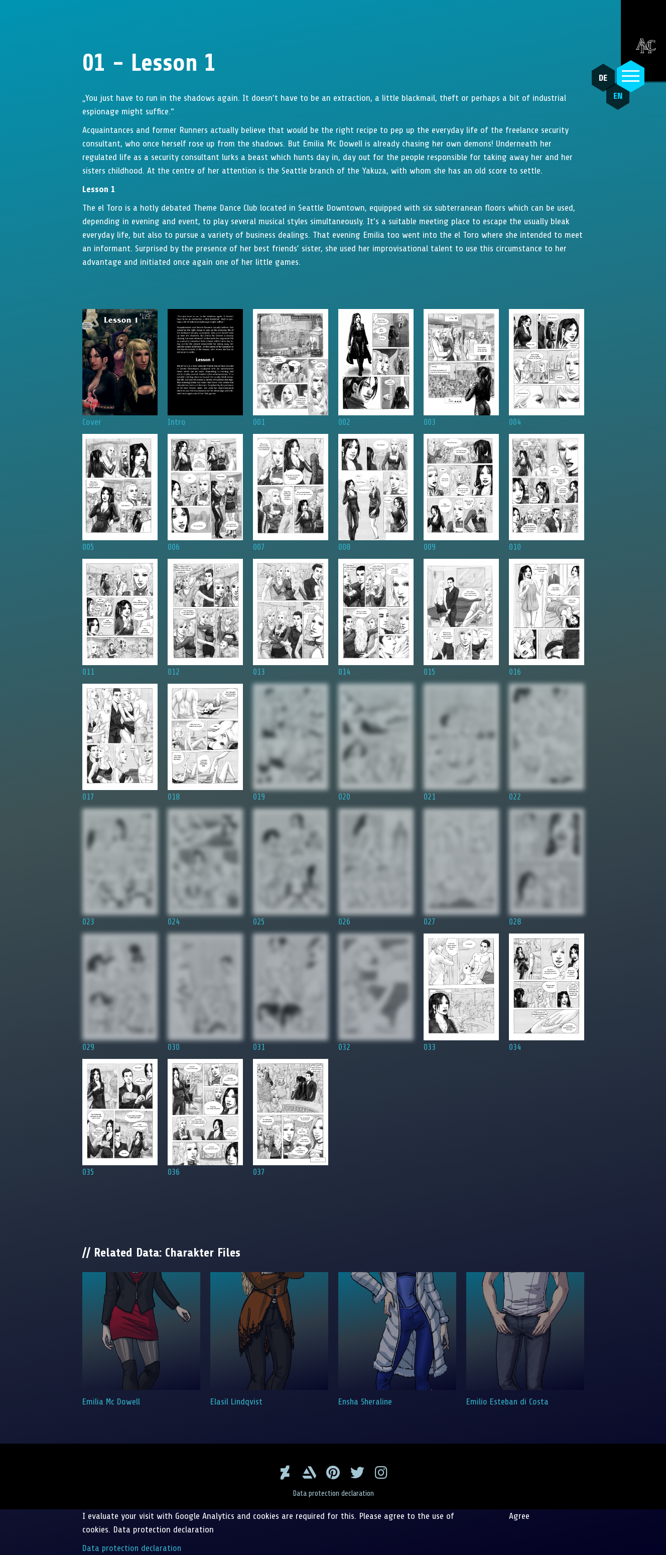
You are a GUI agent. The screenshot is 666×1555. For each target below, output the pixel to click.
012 (205, 618)
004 (546, 368)
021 (461, 743)
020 (376, 743)
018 (205, 743)
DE (601, 78)
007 (290, 493)
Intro (205, 368)
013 (290, 618)
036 (205, 1118)
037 (290, 1118)
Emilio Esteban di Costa (525, 1339)
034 (546, 992)
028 (546, 867)
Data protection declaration (333, 1493)
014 (376, 618)
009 (461, 493)
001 (290, 368)
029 (120, 992)
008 (376, 493)
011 (120, 618)
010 (546, 493)
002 (376, 368)
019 (290, 743)
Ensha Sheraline (397, 1339)
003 (461, 368)
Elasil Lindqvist (269, 1339)
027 (461, 867)
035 (120, 1118)
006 (205, 493)
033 (461, 992)
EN (613, 101)
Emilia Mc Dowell (141, 1339)
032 (376, 992)
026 (376, 867)
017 (120, 743)
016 (546, 618)
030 (205, 992)
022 (546, 743)
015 (461, 618)
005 (120, 493)
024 (205, 867)
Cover (120, 368)
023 (120, 867)
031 (290, 992)
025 (290, 867)
